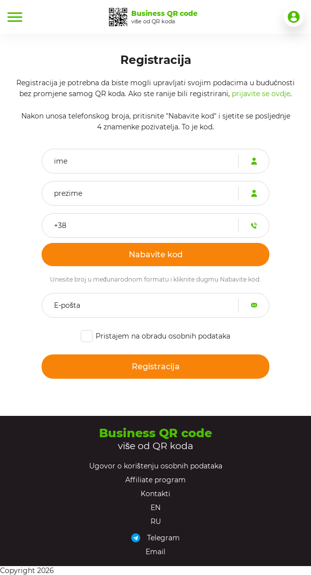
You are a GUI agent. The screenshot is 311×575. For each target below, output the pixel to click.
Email (155, 551)
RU (156, 521)
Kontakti (155, 493)
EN (155, 507)
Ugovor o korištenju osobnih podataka (155, 465)
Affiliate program (155, 479)
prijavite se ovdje (261, 93)
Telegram (163, 537)
